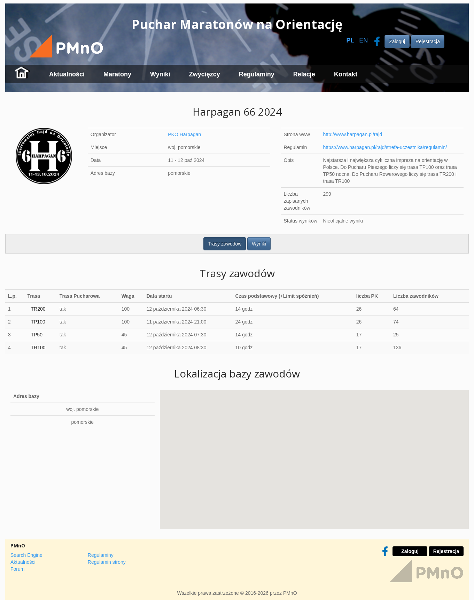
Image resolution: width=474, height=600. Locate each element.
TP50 (36, 334)
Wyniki (160, 74)
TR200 (38, 309)
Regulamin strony (107, 562)
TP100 (38, 322)
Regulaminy (256, 74)
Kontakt (345, 74)
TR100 (38, 347)
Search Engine (26, 555)
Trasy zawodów (225, 244)
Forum (17, 569)
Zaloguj (397, 41)
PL (350, 40)
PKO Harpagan (184, 134)
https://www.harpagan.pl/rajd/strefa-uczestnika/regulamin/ (385, 147)
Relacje (304, 74)
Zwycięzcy (204, 74)
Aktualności (67, 74)
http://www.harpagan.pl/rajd (352, 134)
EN (363, 40)
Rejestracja (427, 41)
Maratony (117, 74)
